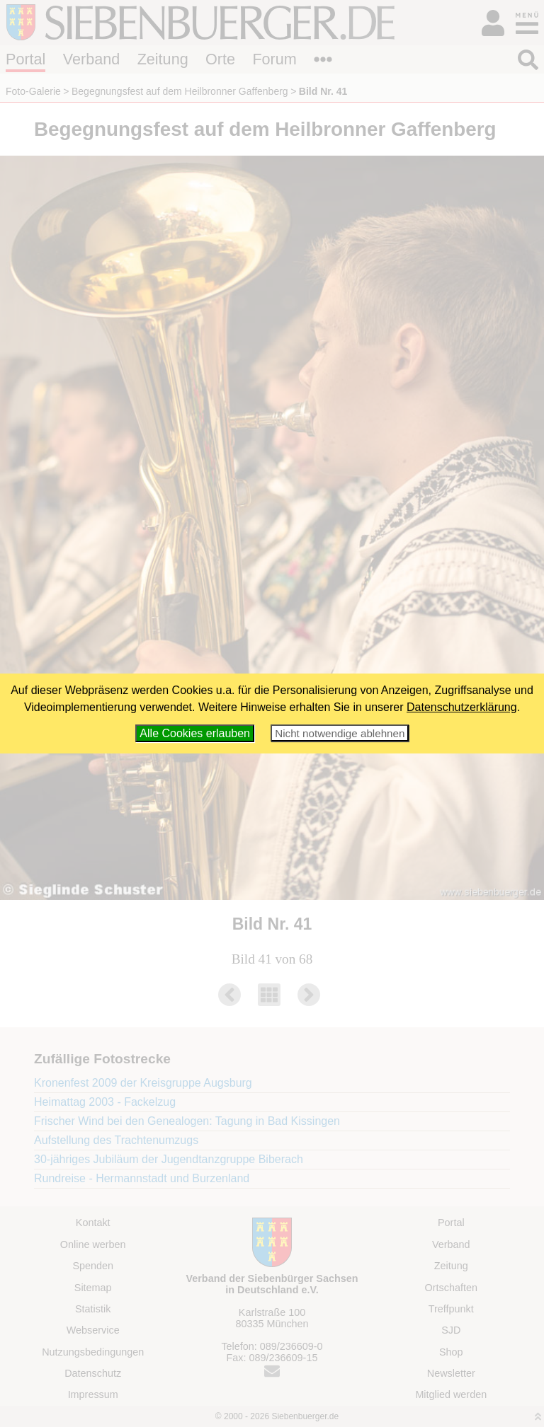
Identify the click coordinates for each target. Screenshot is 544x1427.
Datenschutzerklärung (462, 707)
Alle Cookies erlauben (195, 733)
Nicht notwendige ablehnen (339, 733)
